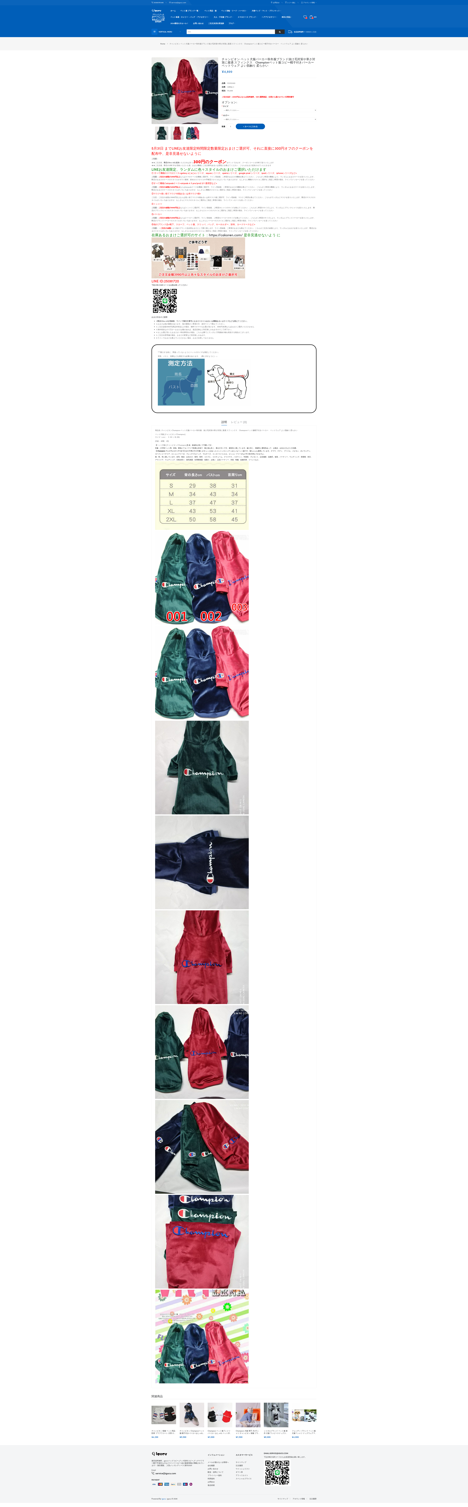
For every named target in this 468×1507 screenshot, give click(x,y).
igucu (164, 1498)
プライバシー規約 (215, 1475)
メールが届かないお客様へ (218, 1462)
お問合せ (211, 1482)
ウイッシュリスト (243, 1468)
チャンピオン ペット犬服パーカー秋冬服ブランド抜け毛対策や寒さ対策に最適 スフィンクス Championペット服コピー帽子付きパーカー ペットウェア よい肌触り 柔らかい (239, 43)
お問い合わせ (213, 1468)
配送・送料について (215, 1472)
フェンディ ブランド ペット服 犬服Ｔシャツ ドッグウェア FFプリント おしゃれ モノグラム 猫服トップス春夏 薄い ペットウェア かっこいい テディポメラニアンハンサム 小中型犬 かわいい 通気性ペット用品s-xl (304, 1432)
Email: (154, 1470)
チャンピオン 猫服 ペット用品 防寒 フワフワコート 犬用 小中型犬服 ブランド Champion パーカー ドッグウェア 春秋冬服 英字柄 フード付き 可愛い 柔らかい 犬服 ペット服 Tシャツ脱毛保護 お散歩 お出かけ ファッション (164, 1432)
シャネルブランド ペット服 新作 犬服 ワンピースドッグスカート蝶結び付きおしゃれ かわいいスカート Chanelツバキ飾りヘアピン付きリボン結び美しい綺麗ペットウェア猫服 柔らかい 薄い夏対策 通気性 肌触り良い (276, 1432)
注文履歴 (239, 1465)
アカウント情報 (299, 1498)
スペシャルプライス (244, 1478)
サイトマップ (241, 1462)
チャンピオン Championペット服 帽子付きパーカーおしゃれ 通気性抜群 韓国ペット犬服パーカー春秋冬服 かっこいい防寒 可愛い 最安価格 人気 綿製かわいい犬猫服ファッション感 (192, 1432)
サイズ (225, 106)
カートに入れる (251, 126)
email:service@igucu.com (276, 1453)
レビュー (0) (239, 422)
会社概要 (211, 1465)
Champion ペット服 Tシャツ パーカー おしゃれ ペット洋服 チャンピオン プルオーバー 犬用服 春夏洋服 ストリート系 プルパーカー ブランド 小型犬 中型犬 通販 (220, 1432)
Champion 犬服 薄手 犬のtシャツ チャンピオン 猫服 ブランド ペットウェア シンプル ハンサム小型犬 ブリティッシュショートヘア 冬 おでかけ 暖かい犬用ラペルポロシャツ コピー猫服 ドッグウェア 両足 (248, 1432)
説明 (224, 422)
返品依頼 (211, 1485)
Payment (156, 1480)
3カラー (226, 115)
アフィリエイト (242, 1475)
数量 (223, 126)
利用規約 (211, 1478)
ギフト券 (239, 1472)
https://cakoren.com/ (226, 234)
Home (162, 43)
